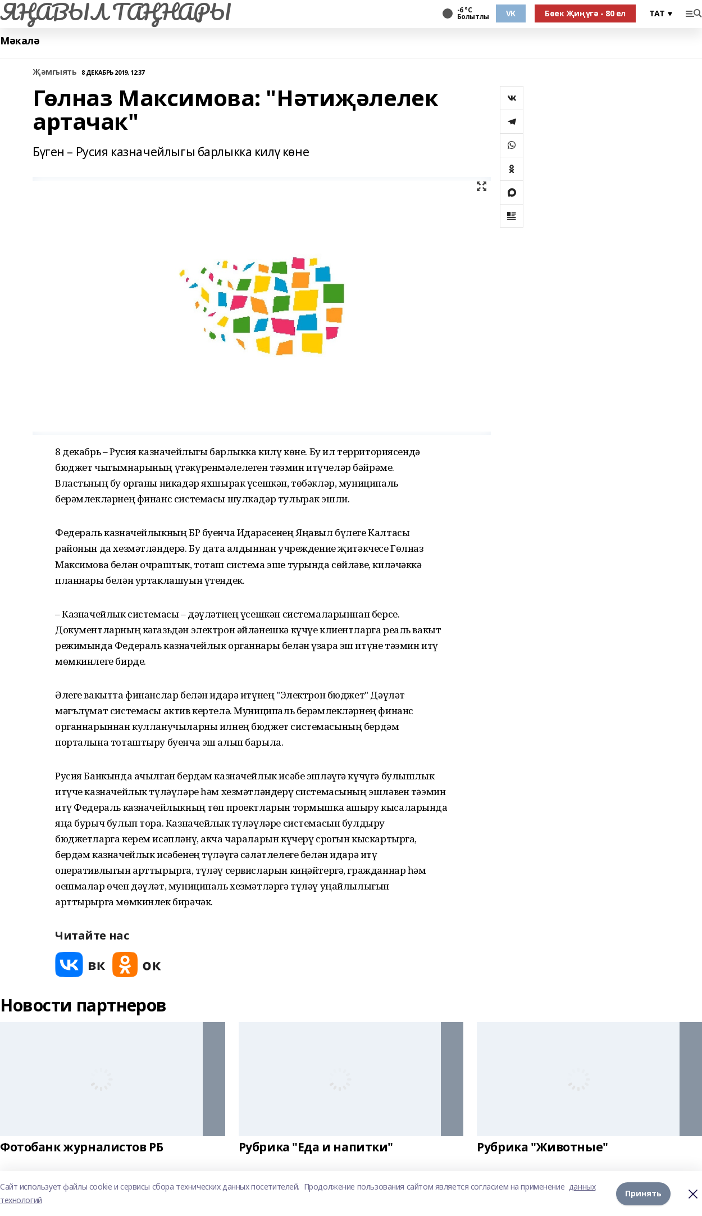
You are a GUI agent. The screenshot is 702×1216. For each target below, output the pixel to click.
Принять (643, 1193)
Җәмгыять (55, 72)
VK (511, 13)
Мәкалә (19, 41)
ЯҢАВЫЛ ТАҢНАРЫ (115, 12)
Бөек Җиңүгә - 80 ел (585, 13)
